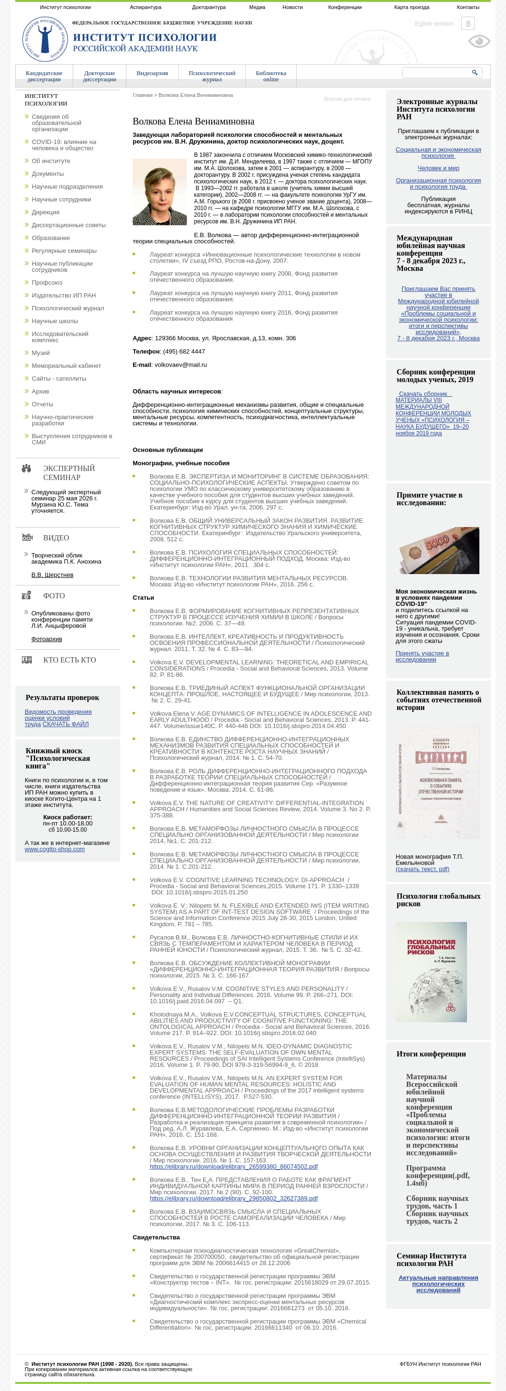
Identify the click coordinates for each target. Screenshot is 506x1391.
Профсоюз (47, 282)
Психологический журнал (68, 308)
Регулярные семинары (64, 250)
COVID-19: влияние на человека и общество (64, 145)
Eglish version (434, 23)
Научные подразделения (67, 186)
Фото (54, 596)
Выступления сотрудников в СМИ (72, 439)
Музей (41, 352)
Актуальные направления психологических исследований (438, 1284)
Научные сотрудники (61, 199)
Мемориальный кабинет (66, 365)
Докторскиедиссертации (100, 76)
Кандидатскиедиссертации (44, 76)
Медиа (257, 7)
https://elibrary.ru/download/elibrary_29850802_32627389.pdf (234, 1198)
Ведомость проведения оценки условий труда (58, 718)
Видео (56, 538)
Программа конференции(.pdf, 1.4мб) (438, 1175)
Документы (48, 173)
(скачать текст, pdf (422, 869)
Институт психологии (65, 7)
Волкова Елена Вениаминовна (195, 95)
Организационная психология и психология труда (438, 183)
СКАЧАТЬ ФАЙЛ (66, 724)
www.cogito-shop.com (55, 849)
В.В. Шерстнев (52, 575)
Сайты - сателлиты (59, 378)
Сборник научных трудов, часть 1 (437, 1202)
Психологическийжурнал (212, 76)
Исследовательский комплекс (60, 337)
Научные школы (55, 321)
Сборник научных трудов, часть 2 (437, 1217)
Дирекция (45, 212)
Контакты (468, 7)
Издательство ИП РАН (64, 295)
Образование (51, 237)
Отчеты (42, 404)
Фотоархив (46, 639)
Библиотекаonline (271, 76)
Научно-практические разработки (63, 420)
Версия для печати (347, 99)
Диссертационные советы (69, 225)
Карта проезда (411, 7)
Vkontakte (468, 23)
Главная (143, 95)
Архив (40, 391)
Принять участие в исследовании (422, 656)
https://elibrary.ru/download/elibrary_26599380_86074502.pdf (234, 1166)
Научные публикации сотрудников (62, 266)
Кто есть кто (69, 660)
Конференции (345, 7)
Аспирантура (145, 7)
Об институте (51, 160)
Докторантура (209, 7)
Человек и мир (438, 168)
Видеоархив (152, 73)
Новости (292, 7)
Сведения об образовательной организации (56, 123)
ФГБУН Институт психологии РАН (440, 1364)
